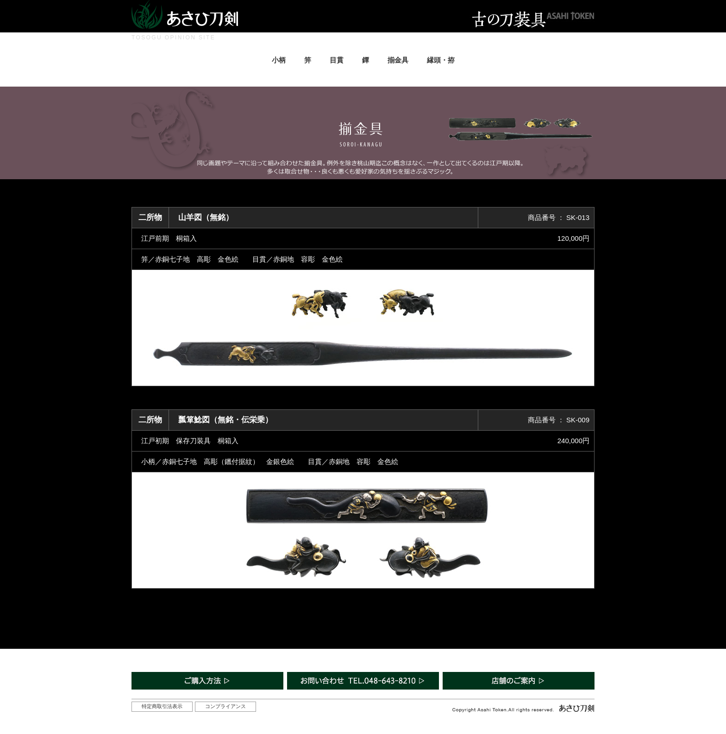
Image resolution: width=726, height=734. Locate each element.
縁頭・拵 (441, 60)
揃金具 (398, 60)
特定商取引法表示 (162, 706)
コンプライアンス (225, 706)
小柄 (279, 60)
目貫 (337, 60)
